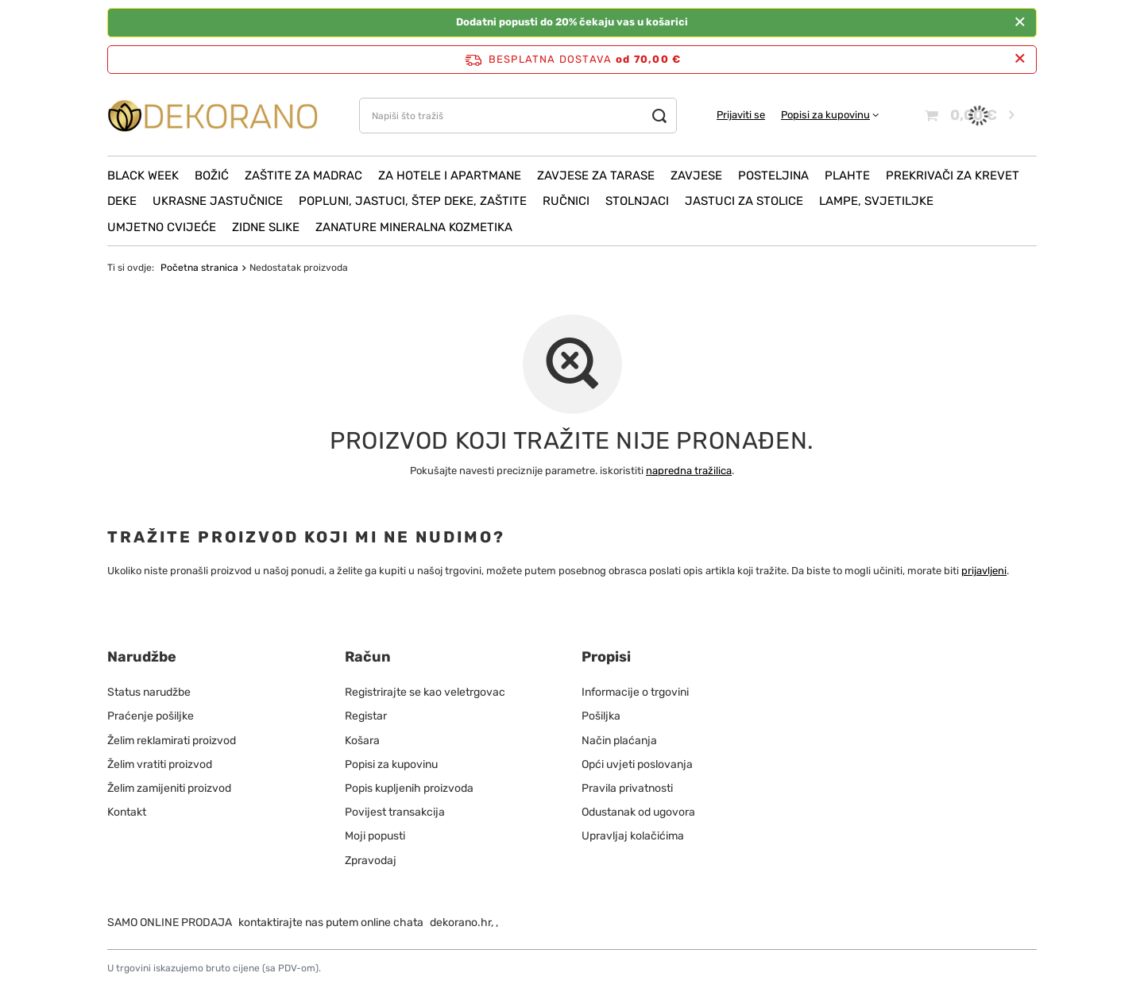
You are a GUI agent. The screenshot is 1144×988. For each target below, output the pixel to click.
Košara (362, 740)
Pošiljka (601, 716)
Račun (368, 657)
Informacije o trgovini (635, 692)
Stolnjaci (637, 201)
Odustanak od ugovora (638, 812)
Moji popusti (375, 836)
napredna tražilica (689, 471)
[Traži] (659, 115)
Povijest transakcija (395, 812)
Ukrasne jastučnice (218, 201)
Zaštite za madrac (303, 175)
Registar (366, 716)
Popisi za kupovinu (825, 115)
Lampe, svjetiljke (876, 201)
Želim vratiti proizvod (159, 764)
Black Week (143, 175)
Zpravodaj (370, 860)
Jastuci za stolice (744, 201)
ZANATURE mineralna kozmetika (413, 227)
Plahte (847, 175)
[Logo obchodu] (213, 116)
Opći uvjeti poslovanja (637, 764)
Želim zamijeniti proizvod (169, 788)
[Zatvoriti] (1019, 22)
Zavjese (696, 175)
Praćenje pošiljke (150, 716)
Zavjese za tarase (596, 175)
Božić (212, 175)
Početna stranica (199, 267)
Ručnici (566, 201)
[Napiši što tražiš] (518, 115)
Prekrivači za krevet (952, 175)
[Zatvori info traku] (1019, 59)
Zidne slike (266, 227)
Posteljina (773, 175)
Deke (122, 201)
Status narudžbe (149, 692)
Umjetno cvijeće (161, 227)
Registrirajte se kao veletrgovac (425, 692)
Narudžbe (141, 657)
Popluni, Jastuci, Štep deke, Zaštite (413, 201)
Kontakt (126, 812)
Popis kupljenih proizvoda (409, 788)
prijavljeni (984, 571)
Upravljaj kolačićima (633, 836)
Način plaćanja (619, 740)
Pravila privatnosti (627, 788)
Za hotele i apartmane (449, 175)
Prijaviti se (741, 115)
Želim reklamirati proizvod (171, 740)
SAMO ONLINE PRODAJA (169, 922)
